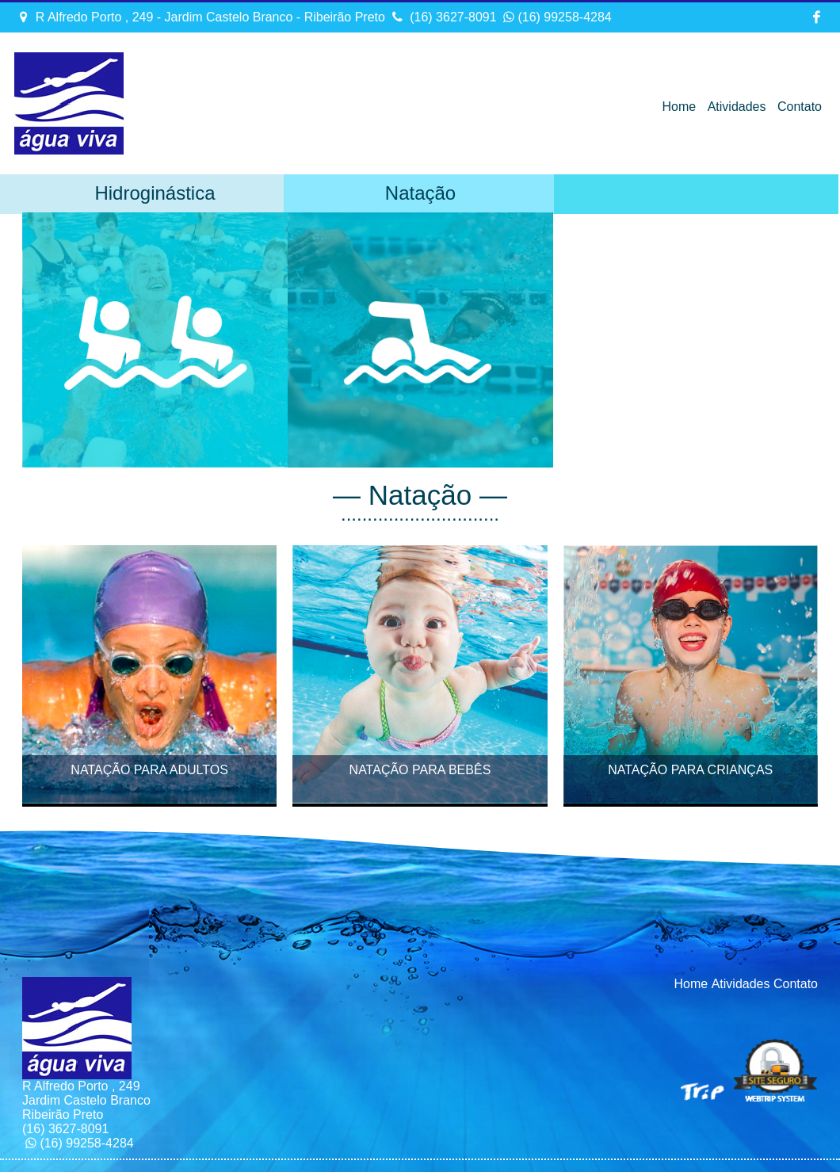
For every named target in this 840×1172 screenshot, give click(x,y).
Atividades (737, 106)
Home (679, 106)
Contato (799, 106)
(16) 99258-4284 (556, 17)
